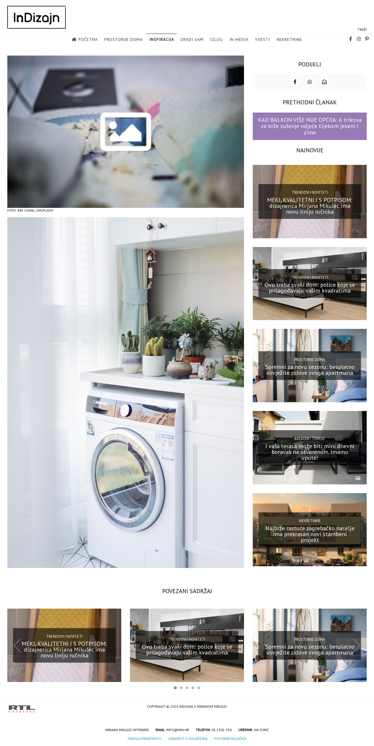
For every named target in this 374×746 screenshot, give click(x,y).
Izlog (216, 39)
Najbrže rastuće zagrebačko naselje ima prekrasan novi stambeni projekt (309, 533)
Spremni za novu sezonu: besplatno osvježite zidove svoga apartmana (310, 369)
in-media (238, 39)
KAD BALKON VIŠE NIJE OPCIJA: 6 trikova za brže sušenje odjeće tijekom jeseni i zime (310, 125)
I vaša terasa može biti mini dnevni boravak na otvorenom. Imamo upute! (309, 451)
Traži (362, 29)
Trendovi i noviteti (310, 191)
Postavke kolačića (230, 738)
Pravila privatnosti (145, 738)
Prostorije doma (123, 39)
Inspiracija (161, 39)
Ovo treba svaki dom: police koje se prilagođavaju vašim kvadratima (310, 287)
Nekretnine (289, 39)
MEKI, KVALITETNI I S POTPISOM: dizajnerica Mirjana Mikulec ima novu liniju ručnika (309, 205)
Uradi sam (192, 39)
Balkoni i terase (310, 438)
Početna (88, 39)
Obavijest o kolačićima (187, 738)
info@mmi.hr (177, 729)
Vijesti (262, 39)
